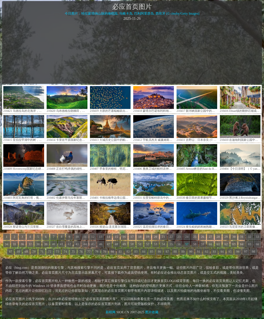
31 (241, 236)
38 (38, 244)
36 (22, 244)
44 (85, 244)
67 (10, 251)
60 (210, 244)
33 (257, 236)
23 (179, 236)
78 (96, 251)
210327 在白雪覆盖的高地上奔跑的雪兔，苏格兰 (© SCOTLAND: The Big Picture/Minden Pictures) (67, 215)
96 (237, 251)
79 (104, 251)
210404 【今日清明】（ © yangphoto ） (240, 157)
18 (139, 236)
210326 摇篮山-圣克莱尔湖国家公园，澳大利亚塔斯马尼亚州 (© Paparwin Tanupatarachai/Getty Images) (110, 215)
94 (222, 251)
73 (57, 251)
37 (30, 244)
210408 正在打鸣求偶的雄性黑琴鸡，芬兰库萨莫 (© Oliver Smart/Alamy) (67, 157)
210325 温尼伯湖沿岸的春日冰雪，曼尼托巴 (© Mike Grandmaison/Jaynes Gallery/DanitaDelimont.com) (153, 215)
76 (81, 251)
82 (128, 251)
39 (45, 244)
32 (249, 236)
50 (132, 244)
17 (132, 236)
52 (147, 244)
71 (42, 251)
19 (147, 236)
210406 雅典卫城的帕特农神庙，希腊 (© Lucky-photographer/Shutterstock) (153, 157)
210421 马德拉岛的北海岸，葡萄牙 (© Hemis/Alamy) (23, 99)
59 (202, 244)
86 (159, 251)
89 (183, 251)
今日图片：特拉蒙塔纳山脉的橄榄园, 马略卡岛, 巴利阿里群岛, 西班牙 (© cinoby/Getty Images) (132, 13)
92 (206, 251)
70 (34, 251)
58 (194, 244)
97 (245, 251)
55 (171, 244)
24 (187, 236)
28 (218, 236)
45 (92, 244)
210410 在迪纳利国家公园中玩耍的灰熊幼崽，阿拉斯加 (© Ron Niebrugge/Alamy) (240, 128)
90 (190, 251)
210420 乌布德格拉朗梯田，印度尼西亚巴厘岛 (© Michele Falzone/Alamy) (67, 99)
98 (253, 251)
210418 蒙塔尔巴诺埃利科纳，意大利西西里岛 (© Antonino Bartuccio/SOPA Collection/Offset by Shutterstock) (153, 99)
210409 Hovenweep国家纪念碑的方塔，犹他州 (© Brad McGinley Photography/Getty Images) (23, 157)
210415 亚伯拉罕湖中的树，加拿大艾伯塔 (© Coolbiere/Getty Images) (23, 128)
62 (226, 244)
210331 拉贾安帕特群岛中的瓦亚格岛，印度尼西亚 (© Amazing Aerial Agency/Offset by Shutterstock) (153, 186)
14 (108, 236)
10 (77, 236)
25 (194, 236)
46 (100, 244)
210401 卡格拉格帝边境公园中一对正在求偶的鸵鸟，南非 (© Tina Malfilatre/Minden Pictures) (110, 186)
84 (143, 251)
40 (53, 244)
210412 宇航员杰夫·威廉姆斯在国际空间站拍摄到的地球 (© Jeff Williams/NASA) (153, 128)
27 (210, 236)
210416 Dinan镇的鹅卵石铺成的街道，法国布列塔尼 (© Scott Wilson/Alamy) (240, 99)
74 (65, 251)
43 (77, 244)
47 (108, 244)
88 (175, 251)
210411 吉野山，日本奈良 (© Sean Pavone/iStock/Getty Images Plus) (197, 128)
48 (116, 244)
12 (92, 236)
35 (14, 244)
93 (214, 251)
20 (155, 236)
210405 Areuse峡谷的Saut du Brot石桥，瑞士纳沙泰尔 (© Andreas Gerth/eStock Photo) (197, 157)
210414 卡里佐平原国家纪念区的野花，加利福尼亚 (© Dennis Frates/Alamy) (67, 128)
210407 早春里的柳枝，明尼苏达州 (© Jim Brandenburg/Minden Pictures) (110, 157)
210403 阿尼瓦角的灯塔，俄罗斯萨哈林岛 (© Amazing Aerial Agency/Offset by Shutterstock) (23, 186)
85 (151, 251)
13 (100, 236)
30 (234, 236)
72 (49, 251)
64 (241, 244)
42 (69, 244)
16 (124, 236)
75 (73, 251)
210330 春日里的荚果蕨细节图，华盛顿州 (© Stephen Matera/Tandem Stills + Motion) (197, 186)
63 (234, 244)
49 (124, 244)
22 (171, 236)
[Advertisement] (132, 52)
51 (139, 244)
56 (179, 244)
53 (155, 244)
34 (6, 244)
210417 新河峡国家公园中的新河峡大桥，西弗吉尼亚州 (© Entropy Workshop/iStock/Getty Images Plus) (197, 99)
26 (202, 236)
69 (26, 251)
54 (163, 244)
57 (187, 244)
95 (230, 251)
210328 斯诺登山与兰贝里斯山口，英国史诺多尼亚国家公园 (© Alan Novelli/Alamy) (23, 215)
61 (218, 244)
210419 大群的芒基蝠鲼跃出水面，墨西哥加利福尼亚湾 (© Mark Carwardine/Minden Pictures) (110, 99)
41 (61, 244)
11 (84, 236)
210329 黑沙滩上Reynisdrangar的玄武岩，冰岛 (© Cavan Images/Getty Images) (240, 186)
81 (120, 251)
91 (198, 251)
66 (257, 244)
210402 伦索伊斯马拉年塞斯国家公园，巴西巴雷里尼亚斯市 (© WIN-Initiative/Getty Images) (67, 186)
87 (167, 251)
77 (89, 251)
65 (249, 244)
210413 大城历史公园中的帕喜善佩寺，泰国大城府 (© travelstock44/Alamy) (110, 128)
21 (163, 236)
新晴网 (111, 312)
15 (116, 236)
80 (112, 251)
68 (18, 251)
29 (226, 236)
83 (136, 251)
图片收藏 (151, 312)
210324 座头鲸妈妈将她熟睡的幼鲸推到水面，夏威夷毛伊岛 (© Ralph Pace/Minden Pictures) (197, 215)
